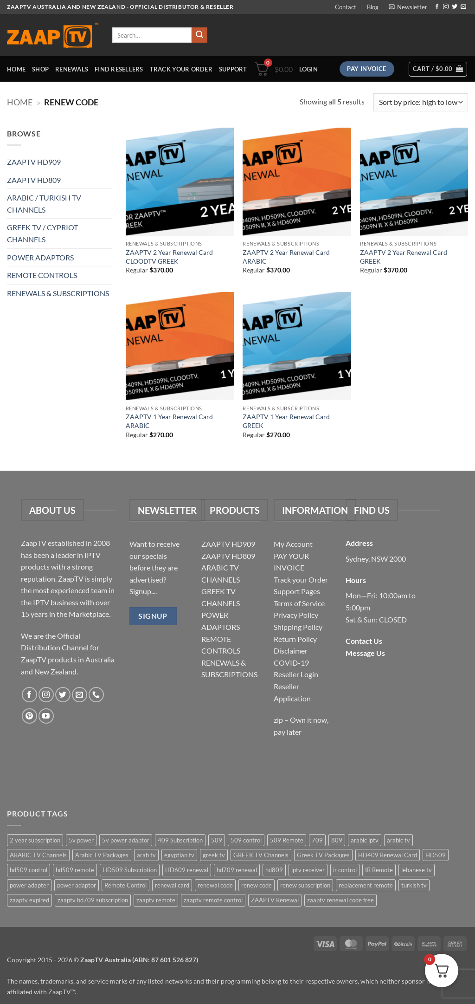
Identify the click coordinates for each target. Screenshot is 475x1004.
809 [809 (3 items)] (336, 840)
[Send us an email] (463, 7)
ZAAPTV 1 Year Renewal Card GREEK (286, 421)
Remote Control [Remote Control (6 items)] (125, 885)
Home (16, 69)
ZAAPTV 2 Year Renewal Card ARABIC (286, 256)
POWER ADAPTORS (40, 257)
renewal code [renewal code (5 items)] (215, 885)
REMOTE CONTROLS (42, 275)
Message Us (365, 652)
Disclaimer (291, 650)
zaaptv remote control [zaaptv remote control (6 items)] (213, 900)
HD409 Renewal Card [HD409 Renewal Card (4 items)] (387, 855)
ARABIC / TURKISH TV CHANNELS (44, 203)
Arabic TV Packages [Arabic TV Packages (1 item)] (101, 855)
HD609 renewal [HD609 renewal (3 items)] (186, 870)
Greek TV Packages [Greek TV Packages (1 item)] (323, 855)
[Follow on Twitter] (454, 7)
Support (233, 69)
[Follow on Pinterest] (29, 716)
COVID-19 (291, 662)
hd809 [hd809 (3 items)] (274, 870)
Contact (345, 7)
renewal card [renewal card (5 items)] (172, 885)
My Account (293, 543)
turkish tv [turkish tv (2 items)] (414, 885)
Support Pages (297, 591)
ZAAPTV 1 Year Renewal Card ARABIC (169, 421)
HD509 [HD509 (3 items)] (435, 855)
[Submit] (199, 35)
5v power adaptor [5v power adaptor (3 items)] (125, 840)
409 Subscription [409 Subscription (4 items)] (180, 840)
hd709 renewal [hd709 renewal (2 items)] (237, 870)
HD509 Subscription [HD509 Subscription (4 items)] (130, 870)
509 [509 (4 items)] (216, 840)
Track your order (181, 69)
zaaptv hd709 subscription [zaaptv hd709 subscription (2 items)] (93, 900)
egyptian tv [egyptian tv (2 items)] (179, 855)
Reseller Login (296, 674)
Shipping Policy (298, 626)
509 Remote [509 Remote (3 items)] (286, 840)
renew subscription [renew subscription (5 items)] (305, 885)
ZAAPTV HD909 (34, 161)
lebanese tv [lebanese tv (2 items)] (416, 870)
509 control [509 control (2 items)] (246, 840)
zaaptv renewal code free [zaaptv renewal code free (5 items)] (340, 900)
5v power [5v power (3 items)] (81, 840)
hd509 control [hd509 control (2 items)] (28, 870)
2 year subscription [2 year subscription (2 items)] (35, 840)
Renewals (71, 69)
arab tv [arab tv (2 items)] (146, 855)
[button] (408, 7)
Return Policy (295, 639)
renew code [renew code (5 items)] (256, 885)
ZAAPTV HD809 (34, 179)
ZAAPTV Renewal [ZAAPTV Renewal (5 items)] (275, 900)
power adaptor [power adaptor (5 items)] (76, 885)
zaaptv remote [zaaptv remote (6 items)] (155, 900)
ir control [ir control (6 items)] (345, 870)
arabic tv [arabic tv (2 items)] (398, 840)
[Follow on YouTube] (46, 716)
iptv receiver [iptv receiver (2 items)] (308, 870)
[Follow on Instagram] (446, 7)
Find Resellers (119, 69)
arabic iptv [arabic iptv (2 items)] (365, 840)
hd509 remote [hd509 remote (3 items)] (75, 870)
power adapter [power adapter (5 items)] (29, 885)
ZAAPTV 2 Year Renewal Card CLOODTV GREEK (169, 256)
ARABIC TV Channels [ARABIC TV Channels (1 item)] (38, 855)
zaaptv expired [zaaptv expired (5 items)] (29, 900)
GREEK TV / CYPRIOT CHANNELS (42, 233)
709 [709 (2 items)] (317, 840)
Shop (40, 69)
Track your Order (301, 579)
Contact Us (364, 640)
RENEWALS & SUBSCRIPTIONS (58, 293)
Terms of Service (299, 603)
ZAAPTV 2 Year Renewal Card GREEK (403, 256)
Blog (373, 7)
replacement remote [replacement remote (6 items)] (366, 885)
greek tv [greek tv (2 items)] (214, 855)
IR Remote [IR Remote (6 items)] (379, 870)
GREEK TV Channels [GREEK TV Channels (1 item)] (261, 855)
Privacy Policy (296, 614)
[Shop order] (420, 102)
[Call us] (96, 694)
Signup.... (143, 591)
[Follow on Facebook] (437, 7)
